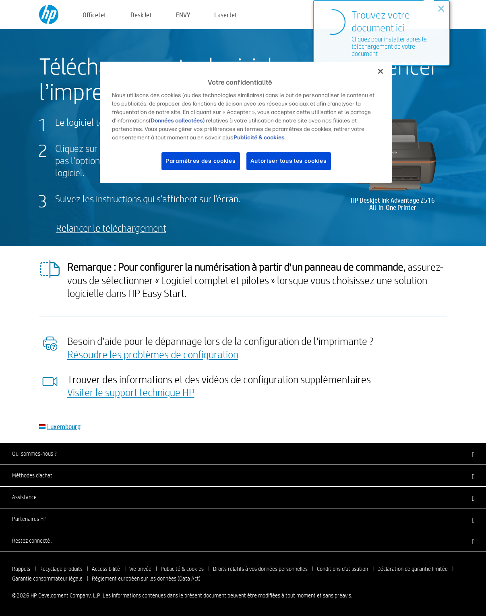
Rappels (21, 568)
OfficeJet (94, 14)
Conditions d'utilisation (342, 568)
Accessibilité (106, 568)
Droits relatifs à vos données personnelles (260, 568)
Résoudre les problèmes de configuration (152, 354)
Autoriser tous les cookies (288, 161)
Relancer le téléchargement (111, 228)
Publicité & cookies (182, 568)
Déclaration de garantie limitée (412, 568)
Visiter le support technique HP (130, 392)
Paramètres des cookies (200, 161)
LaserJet (225, 14)
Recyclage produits (61, 568)
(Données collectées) (177, 120)
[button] (243, 454)
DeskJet (141, 14)
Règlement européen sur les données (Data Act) (146, 578)
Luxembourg (64, 426)
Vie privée (140, 568)
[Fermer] (380, 71)
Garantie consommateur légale (47, 578)
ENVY (183, 14)
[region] (245, 122)
